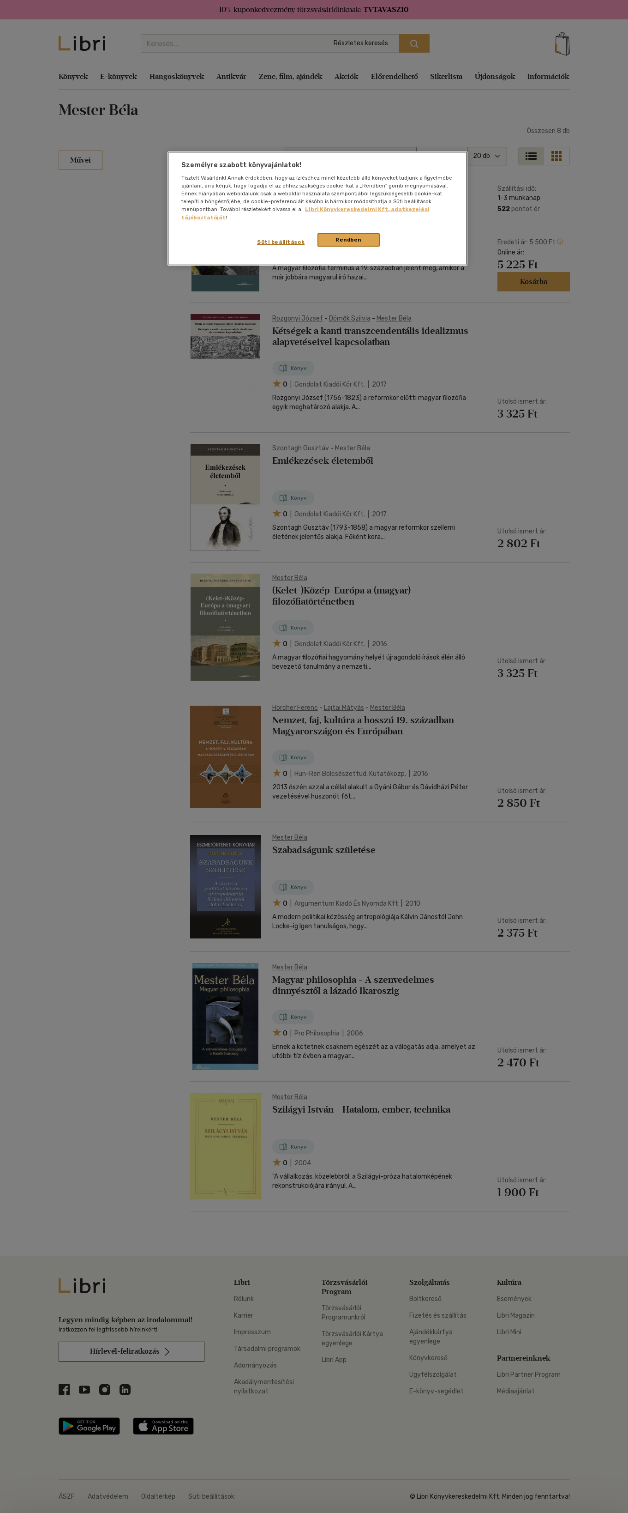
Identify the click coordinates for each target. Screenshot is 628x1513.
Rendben (348, 239)
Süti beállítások (281, 242)
